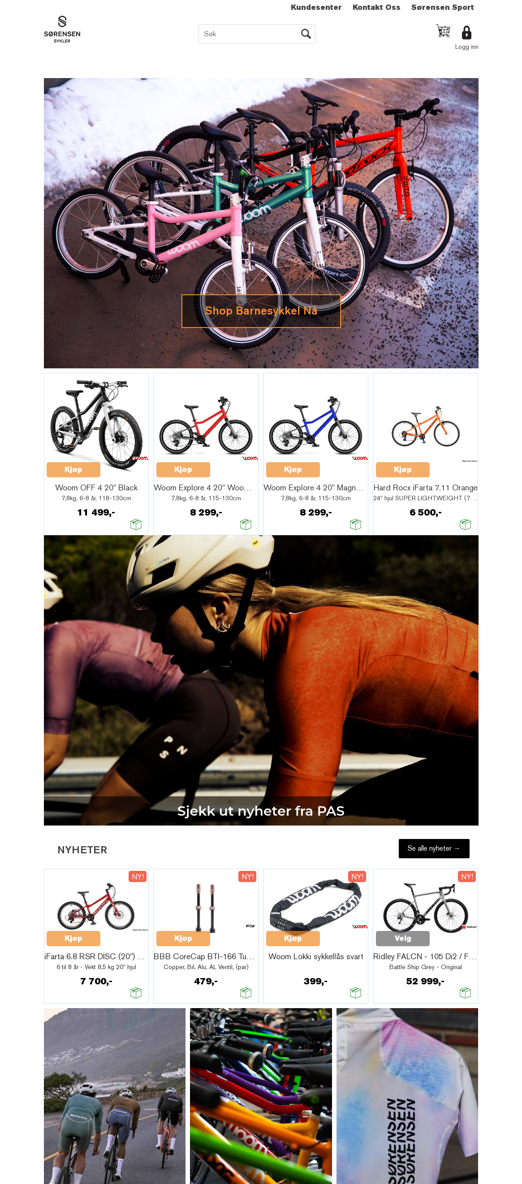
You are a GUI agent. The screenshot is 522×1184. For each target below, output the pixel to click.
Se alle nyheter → (434, 848)
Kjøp (73, 469)
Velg (403, 938)
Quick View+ (123, 464)
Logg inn (467, 46)
